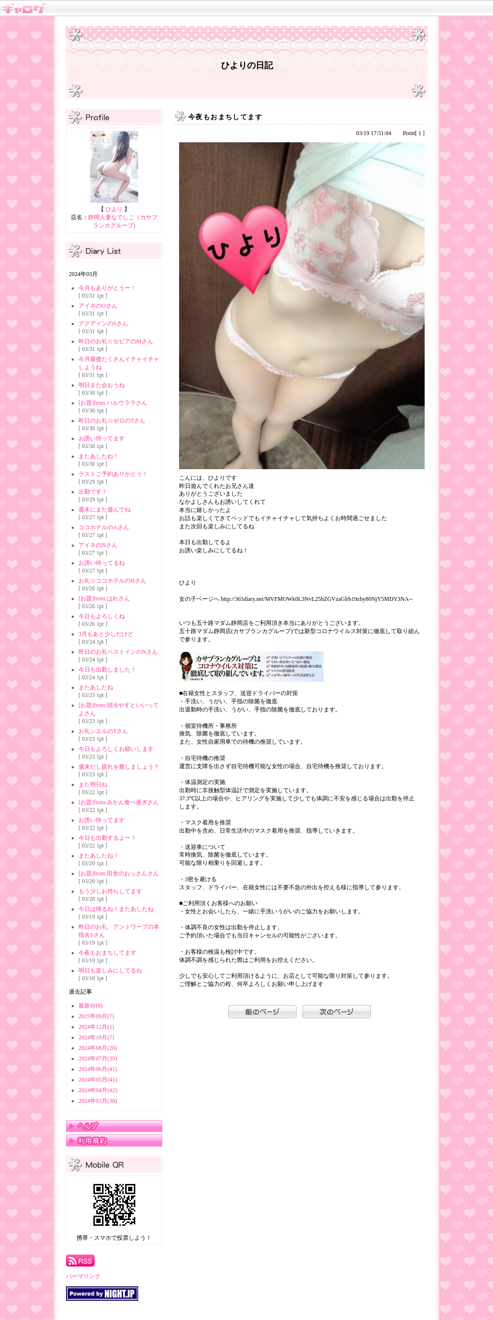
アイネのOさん (97, 305)
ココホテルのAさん (103, 527)
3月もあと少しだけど (105, 634)
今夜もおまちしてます (107, 952)
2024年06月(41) (97, 1069)
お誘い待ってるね (101, 563)
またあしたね (95, 687)
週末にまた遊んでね (104, 509)
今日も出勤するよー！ (107, 837)
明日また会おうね (101, 385)
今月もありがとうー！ (107, 288)
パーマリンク (83, 1276)
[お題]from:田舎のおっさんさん (118, 873)
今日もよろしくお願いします (116, 749)
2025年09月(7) (96, 1016)
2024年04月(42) (97, 1090)
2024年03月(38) (97, 1100)
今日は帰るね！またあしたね (116, 909)
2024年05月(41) (97, 1079)
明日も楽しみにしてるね (110, 970)
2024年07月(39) (97, 1058)
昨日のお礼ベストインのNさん (118, 651)
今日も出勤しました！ (107, 669)
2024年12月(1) (96, 1026)
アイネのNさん (97, 545)
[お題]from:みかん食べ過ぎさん (118, 802)
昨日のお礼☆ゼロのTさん (111, 420)
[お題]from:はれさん (104, 598)
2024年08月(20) (97, 1048)
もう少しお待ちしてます (110, 891)
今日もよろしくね (101, 616)
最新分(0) (90, 1005)
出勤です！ (92, 491)
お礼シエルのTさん (103, 731)
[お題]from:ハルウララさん (112, 402)
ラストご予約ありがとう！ (113, 474)
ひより (114, 209)
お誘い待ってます (101, 438)
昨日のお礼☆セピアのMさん (115, 341)
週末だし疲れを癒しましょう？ (118, 766)
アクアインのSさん (103, 323)
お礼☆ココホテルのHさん (112, 580)
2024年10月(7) (96, 1037)
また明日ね (92, 784)
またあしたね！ (98, 456)
